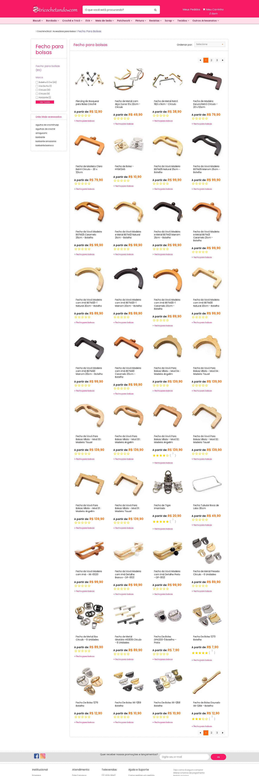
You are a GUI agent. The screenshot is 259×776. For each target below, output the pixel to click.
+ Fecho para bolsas (84, 120)
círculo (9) (44, 93)
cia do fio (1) (45, 86)
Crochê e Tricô (72, 20)
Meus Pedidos (191, 9)
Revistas (155, 20)
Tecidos (183, 20)
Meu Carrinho (213, 12)
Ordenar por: (184, 44)
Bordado (52, 20)
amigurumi (41, 133)
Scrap (169, 20)
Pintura (140, 20)
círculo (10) (44, 89)
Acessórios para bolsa (64, 31)
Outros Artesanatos (205, 20)
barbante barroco (45, 145)
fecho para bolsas (89, 31)
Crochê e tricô (44, 31)
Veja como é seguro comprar (188, 769)
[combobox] (209, 44)
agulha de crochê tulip (47, 124)
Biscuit (38, 20)
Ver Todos (45, 102)
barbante (40, 137)
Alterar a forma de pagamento (188, 772)
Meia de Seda (104, 20)
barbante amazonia (46, 141)
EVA (89, 20)
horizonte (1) (45, 97)
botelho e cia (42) (48, 82)
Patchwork (124, 20)
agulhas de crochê (45, 129)
